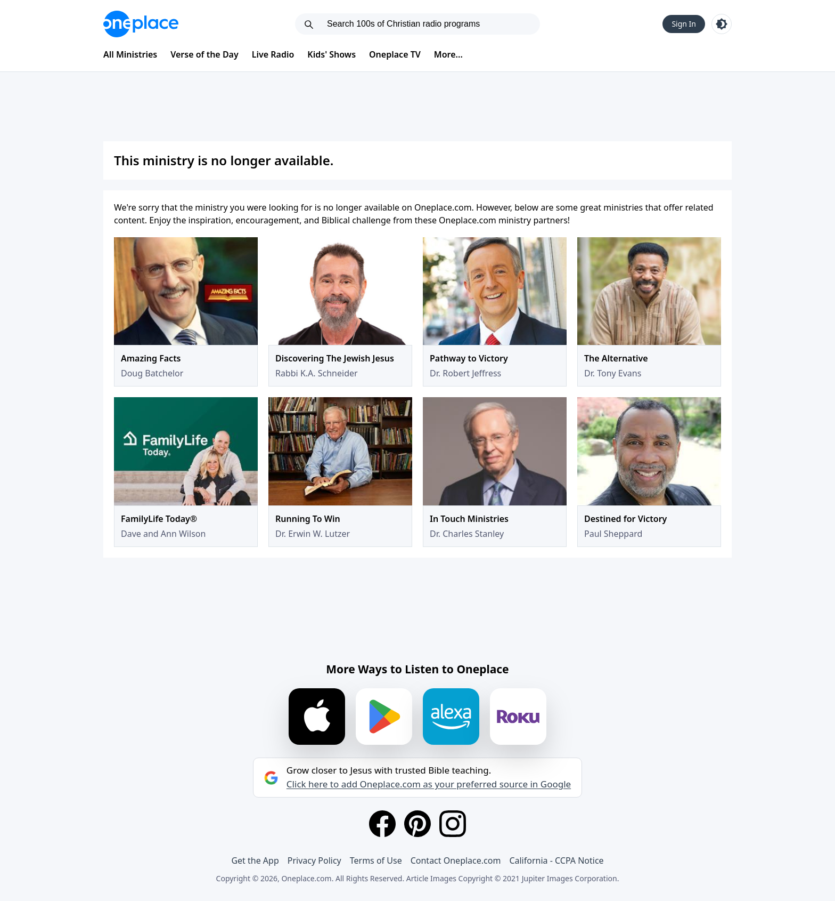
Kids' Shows (331, 54)
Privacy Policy (314, 860)
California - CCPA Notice (556, 860)
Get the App (255, 860)
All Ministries (130, 54)
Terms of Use (376, 860)
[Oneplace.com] (140, 24)
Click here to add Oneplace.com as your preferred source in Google (428, 784)
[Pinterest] (417, 823)
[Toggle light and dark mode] (721, 24)
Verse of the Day (204, 54)
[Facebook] (382, 823)
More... (448, 54)
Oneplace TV (395, 54)
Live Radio (273, 54)
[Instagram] (452, 823)
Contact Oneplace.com (456, 860)
